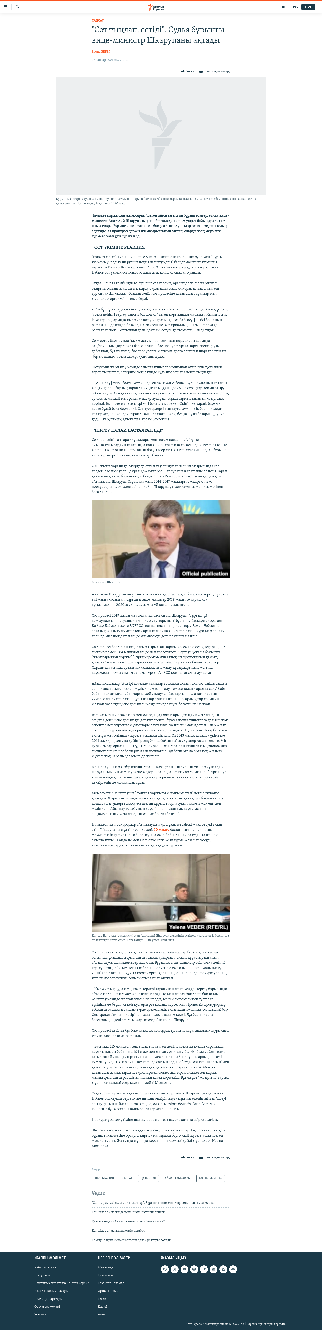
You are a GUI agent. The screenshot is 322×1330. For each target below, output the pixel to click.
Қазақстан (105, 1275)
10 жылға (161, 830)
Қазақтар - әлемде (111, 1283)
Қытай (102, 1306)
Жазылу (40, 1314)
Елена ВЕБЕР (101, 51)
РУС (296, 7)
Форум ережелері (47, 1306)
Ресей (102, 1298)
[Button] (187, 71)
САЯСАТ (98, 21)
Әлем (101, 1314)
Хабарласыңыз (45, 1267)
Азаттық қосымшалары (51, 1291)
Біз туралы (42, 1275)
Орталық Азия (108, 1291)
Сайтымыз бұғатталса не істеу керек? (61, 1283)
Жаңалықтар (107, 1267)
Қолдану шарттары (48, 1298)
